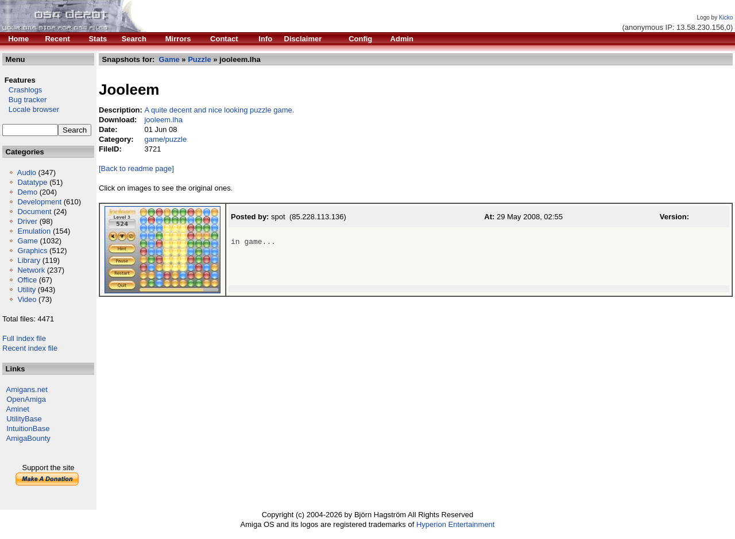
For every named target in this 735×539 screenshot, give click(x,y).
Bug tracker (24, 99)
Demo (27, 192)
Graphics (32, 250)
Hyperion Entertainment (455, 524)
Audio (26, 172)
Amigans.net (27, 389)
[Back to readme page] (136, 168)
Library (28, 260)
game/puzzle (165, 139)
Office (27, 280)
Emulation (34, 231)
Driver (27, 221)
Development (39, 201)
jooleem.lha (163, 119)
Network (31, 270)
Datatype (32, 182)
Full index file (24, 338)
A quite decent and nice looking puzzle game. (219, 110)
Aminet (17, 409)
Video (26, 299)
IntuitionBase (27, 428)
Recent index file (29, 348)
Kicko (726, 17)
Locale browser (30, 109)
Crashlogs (22, 90)
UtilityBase (23, 418)
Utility (26, 289)
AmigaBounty (28, 438)
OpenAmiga (26, 399)
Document (34, 211)
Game (27, 240)
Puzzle (199, 59)
